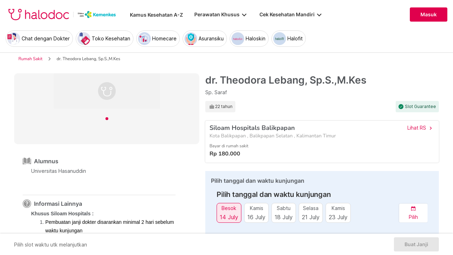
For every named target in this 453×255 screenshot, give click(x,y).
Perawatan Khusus (221, 14)
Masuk (428, 14)
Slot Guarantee (420, 106)
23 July (338, 217)
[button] (413, 213)
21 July (311, 217)
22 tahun (224, 106)
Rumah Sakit (30, 59)
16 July (256, 217)
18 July (284, 217)
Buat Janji (416, 244)
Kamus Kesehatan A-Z (156, 15)
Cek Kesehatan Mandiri (291, 14)
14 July (229, 217)
